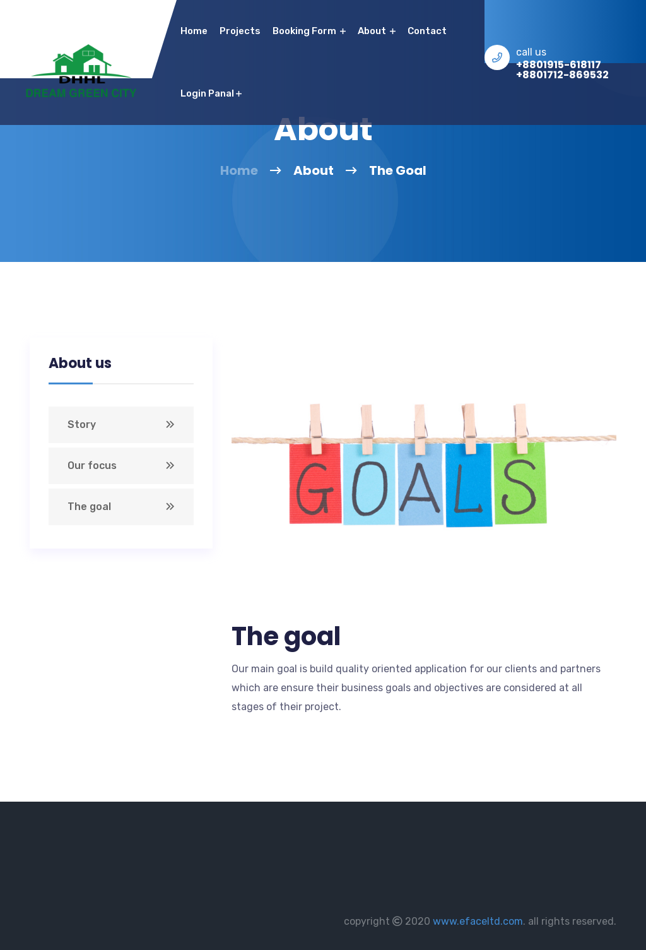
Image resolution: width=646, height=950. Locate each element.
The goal (89, 507)
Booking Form (309, 31)
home (194, 31)
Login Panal (211, 93)
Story (82, 424)
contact (427, 31)
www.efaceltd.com (478, 921)
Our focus (92, 466)
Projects (240, 31)
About (377, 31)
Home (239, 170)
